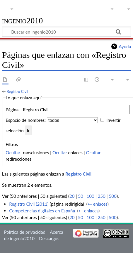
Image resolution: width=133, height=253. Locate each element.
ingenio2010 (22, 21)
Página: (13, 109)
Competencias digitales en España (42, 210)
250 (101, 196)
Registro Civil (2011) (28, 204)
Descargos (49, 238)
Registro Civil (17, 91)
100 (90, 196)
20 (72, 196)
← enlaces (98, 204)
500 (112, 196)
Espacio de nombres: (26, 120)
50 (80, 196)
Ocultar (13, 152)
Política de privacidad (24, 232)
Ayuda (125, 46)
